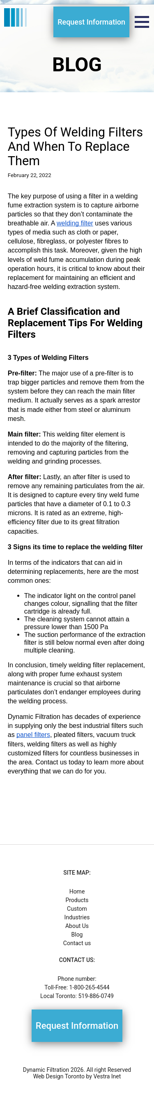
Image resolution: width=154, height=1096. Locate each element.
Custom (77, 908)
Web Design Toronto (59, 1076)
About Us (77, 926)
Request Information (91, 22)
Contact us (77, 943)
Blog (77, 934)
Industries (77, 917)
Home (77, 891)
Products (76, 900)
